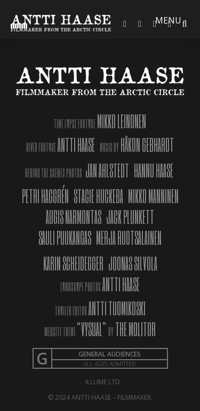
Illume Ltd (102, 381)
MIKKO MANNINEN (153, 195)
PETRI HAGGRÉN (45, 195)
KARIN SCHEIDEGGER (73, 263)
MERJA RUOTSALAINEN (129, 237)
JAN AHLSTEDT (107, 170)
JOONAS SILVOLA (132, 263)
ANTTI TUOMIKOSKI (116, 308)
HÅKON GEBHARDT (147, 144)
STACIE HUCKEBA (98, 195)
